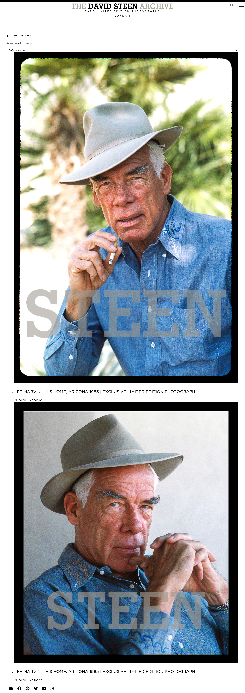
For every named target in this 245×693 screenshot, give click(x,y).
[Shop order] (122, 50)
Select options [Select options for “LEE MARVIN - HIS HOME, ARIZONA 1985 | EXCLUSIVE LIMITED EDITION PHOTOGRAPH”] (54, 400)
